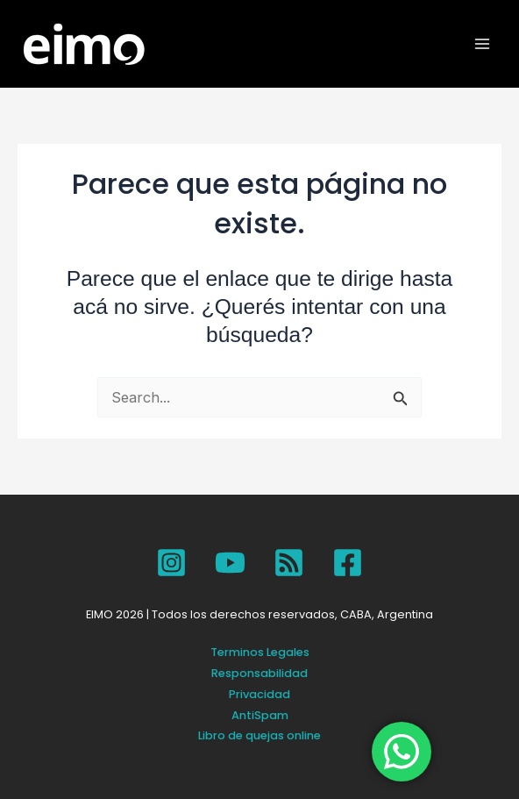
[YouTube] (230, 563)
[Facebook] (347, 563)
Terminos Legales (259, 652)
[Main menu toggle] (482, 44)
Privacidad (259, 694)
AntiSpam (259, 715)
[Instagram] (171, 563)
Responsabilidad (259, 673)
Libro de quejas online (259, 735)
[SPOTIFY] (289, 563)
